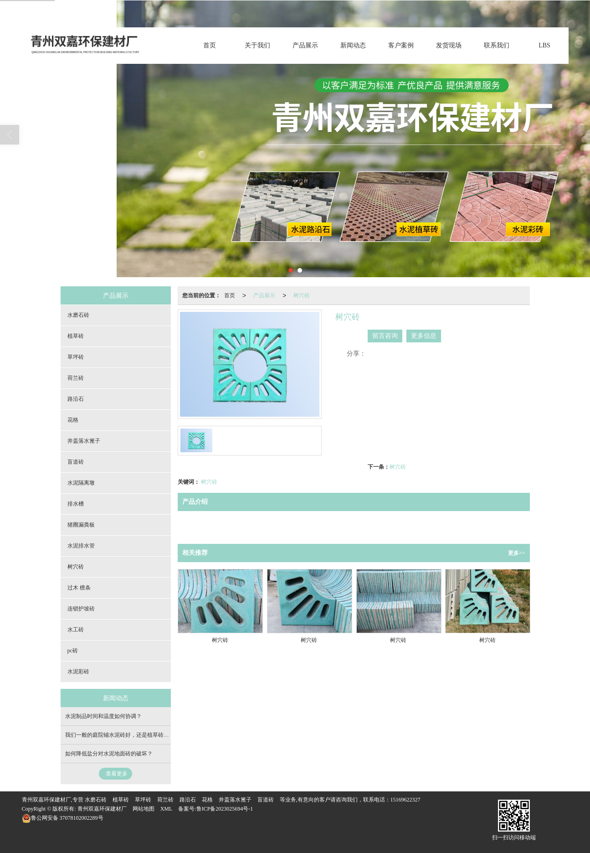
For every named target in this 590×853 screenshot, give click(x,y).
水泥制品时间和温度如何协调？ (103, 716)
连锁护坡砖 (81, 608)
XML (166, 809)
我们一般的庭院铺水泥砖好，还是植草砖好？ (119, 735)
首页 (209, 45)
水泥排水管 (81, 546)
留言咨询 (385, 335)
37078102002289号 (62, 818)
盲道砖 (75, 462)
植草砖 (75, 336)
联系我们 (496, 45)
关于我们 (257, 45)
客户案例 (401, 45)
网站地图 (143, 809)
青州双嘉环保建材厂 (102, 809)
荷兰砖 (75, 378)
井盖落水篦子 (83, 441)
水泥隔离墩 (81, 483)
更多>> (516, 553)
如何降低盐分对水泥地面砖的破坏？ (109, 753)
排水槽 (75, 504)
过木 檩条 (79, 587)
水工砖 (75, 629)
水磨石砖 (78, 315)
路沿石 (75, 399)
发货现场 (449, 45)
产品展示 (305, 45)
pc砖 (72, 650)
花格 (72, 420)
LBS (544, 45)
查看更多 (117, 773)
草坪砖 (75, 357)
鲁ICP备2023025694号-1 (224, 809)
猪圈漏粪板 (81, 525)
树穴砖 (301, 295)
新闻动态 (353, 45)
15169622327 (405, 799)
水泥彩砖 (78, 671)
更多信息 (423, 335)
